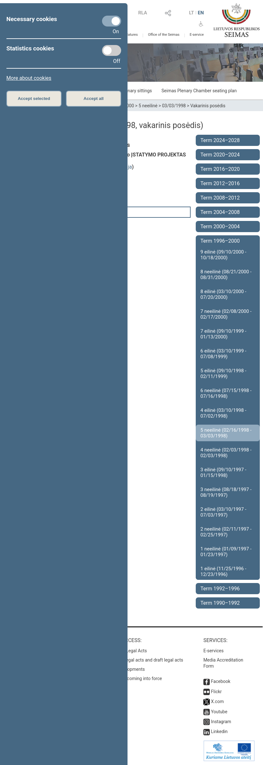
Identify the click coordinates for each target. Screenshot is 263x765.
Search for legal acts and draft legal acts (143, 660)
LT (191, 13)
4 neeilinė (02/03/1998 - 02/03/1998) (226, 452)
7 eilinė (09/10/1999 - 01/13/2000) (223, 334)
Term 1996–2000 (220, 241)
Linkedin (219, 731)
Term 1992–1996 (220, 589)
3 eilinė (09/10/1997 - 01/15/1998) (223, 472)
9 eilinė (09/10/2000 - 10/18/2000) (223, 255)
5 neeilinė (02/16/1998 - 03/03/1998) (226, 433)
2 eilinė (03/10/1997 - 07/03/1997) (223, 512)
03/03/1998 (174, 105)
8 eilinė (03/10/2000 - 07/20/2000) (223, 294)
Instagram (221, 721)
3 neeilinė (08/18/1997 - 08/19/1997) (226, 492)
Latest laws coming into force (132, 678)
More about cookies (28, 78)
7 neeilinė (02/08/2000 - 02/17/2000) (226, 314)
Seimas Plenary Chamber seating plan (199, 90)
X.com (217, 701)
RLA (142, 13)
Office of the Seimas (163, 35)
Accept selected (34, 98)
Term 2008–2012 (220, 198)
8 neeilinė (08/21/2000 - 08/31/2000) (226, 274)
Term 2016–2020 (220, 169)
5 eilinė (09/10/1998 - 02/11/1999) (223, 373)
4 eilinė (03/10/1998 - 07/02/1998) (223, 413)
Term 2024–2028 (220, 140)
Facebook (220, 681)
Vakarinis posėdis (207, 105)
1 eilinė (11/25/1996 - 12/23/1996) (223, 571)
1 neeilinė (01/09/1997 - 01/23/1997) (226, 551)
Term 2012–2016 (220, 183)
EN (201, 13)
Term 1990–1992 (220, 603)
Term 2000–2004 (220, 226)
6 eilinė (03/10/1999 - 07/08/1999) (223, 354)
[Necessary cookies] (111, 21)
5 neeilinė (148, 105)
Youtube (219, 711)
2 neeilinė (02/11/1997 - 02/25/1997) (226, 532)
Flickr (216, 691)
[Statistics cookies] (111, 50)
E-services (213, 650)
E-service (197, 35)
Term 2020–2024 (220, 155)
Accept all (94, 98)
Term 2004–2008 (220, 212)
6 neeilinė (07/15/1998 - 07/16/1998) (226, 393)
